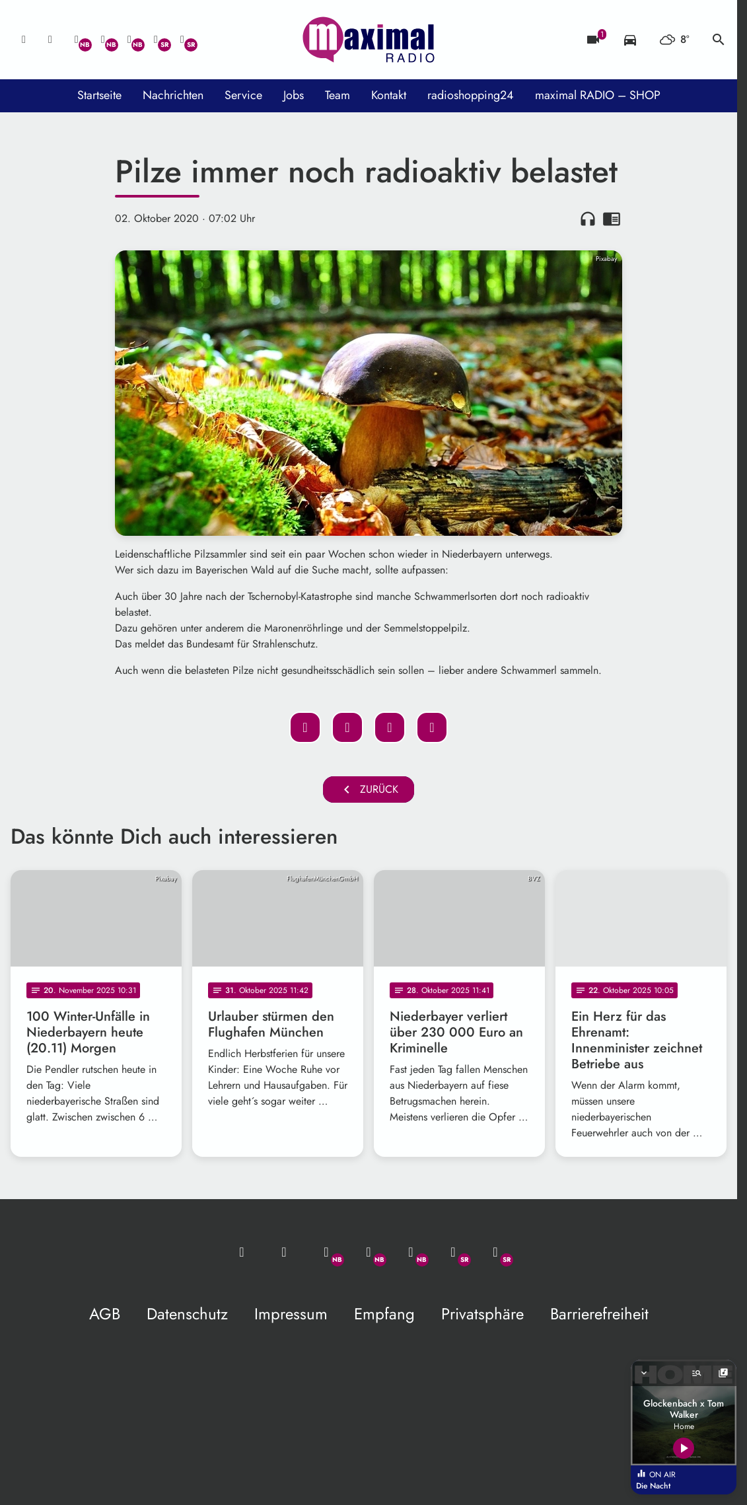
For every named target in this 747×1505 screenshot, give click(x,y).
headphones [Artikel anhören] (588, 218)
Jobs (293, 95)
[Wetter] (674, 40)
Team (337, 95)
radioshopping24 (470, 95)
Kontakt (388, 95)
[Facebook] (103, 39)
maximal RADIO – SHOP (597, 95)
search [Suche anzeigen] (719, 40)
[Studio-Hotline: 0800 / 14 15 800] (50, 39)
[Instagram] (129, 39)
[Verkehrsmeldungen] (630, 40)
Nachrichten (173, 95)
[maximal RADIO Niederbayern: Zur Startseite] (368, 39)
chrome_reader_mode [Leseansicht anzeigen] (611, 218)
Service (243, 95)
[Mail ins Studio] (24, 39)
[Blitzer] (593, 40)
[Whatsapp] (76, 39)
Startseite (99, 95)
